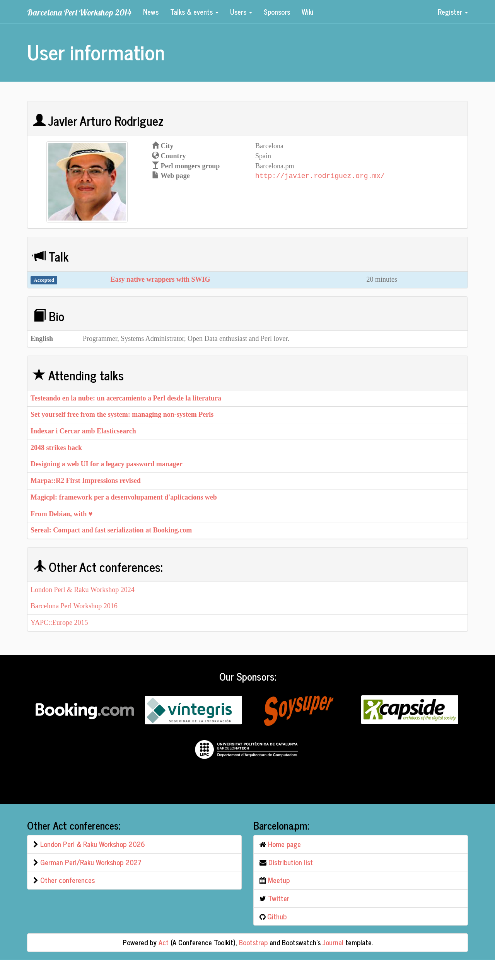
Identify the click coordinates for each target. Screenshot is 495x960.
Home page (284, 844)
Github (277, 916)
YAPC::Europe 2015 (59, 622)
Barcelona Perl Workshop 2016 (74, 606)
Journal (333, 942)
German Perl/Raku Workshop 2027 (91, 862)
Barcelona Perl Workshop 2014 (79, 12)
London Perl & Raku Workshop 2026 (92, 844)
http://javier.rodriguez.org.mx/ (320, 175)
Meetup (279, 880)
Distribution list (290, 862)
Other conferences (67, 880)
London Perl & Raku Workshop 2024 (83, 590)
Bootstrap (253, 942)
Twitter (278, 898)
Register (453, 11)
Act (164, 942)
